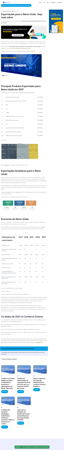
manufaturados (15, 120)
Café (7, 124)
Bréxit (44, 227)
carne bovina (19, 135)
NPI (44, 2)
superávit (18, 192)
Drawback (59, 2)
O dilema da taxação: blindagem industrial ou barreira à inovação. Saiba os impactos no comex (7, 417)
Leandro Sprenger (7, 11)
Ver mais (4, 391)
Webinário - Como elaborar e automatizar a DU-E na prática (16, 5)
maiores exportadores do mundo (22, 48)
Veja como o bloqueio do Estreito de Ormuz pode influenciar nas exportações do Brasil (23, 415)
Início (40, 2)
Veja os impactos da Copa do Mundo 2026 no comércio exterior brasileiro (39, 382)
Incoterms (53, 2)
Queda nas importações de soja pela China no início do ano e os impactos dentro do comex (23, 383)
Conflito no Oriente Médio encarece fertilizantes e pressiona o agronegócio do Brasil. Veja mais (7, 383)
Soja (7, 108)
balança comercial (6, 192)
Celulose (7, 112)
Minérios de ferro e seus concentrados (13, 131)
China (30, 41)
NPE (48, 2)
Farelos (7, 127)
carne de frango (20, 116)
